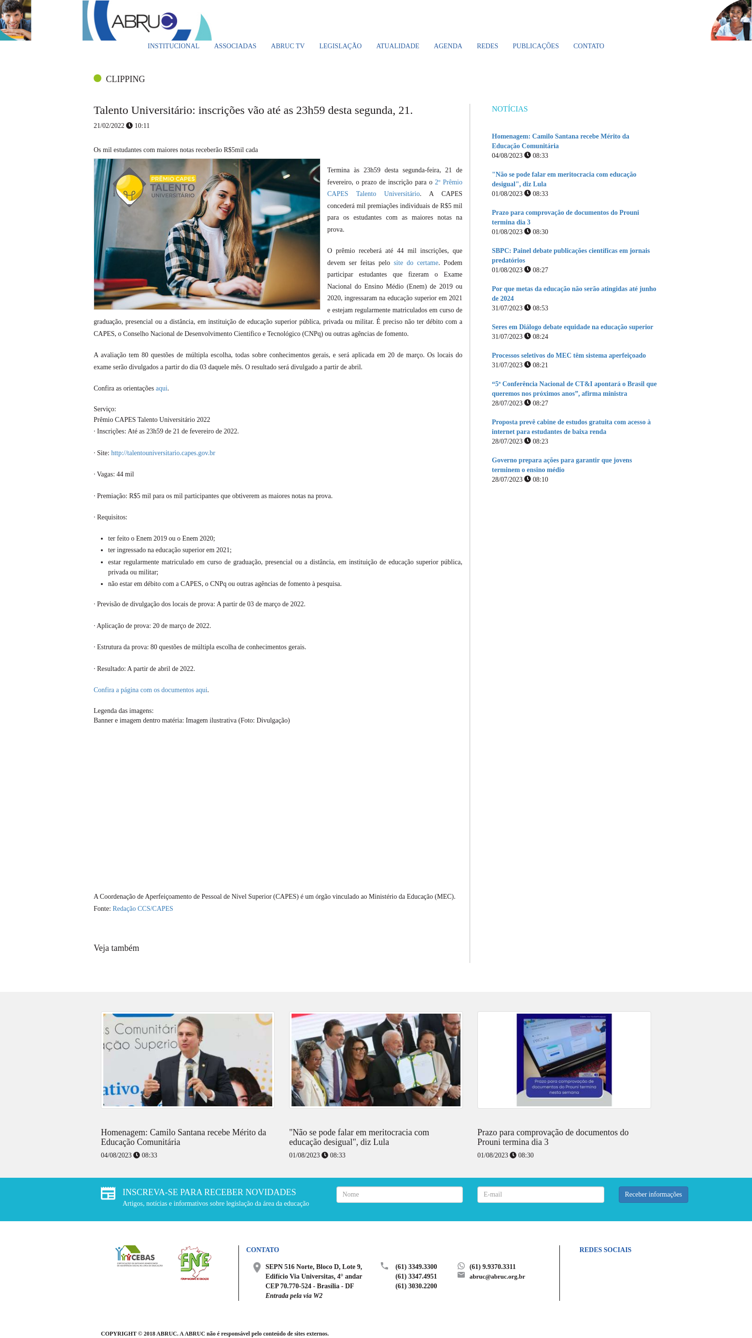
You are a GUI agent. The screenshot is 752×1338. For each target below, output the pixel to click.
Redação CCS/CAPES (142, 908)
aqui (161, 388)
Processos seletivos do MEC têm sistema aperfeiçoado (569, 355)
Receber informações (653, 1194)
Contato (588, 46)
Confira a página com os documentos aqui (151, 690)
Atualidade (397, 46)
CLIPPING (125, 79)
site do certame (416, 262)
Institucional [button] (173, 46)
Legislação (340, 46)
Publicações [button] (536, 46)
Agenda (448, 46)
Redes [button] (487, 46)
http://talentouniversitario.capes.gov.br (163, 453)
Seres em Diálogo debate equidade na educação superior (573, 327)
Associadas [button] (235, 46)
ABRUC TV (288, 46)
